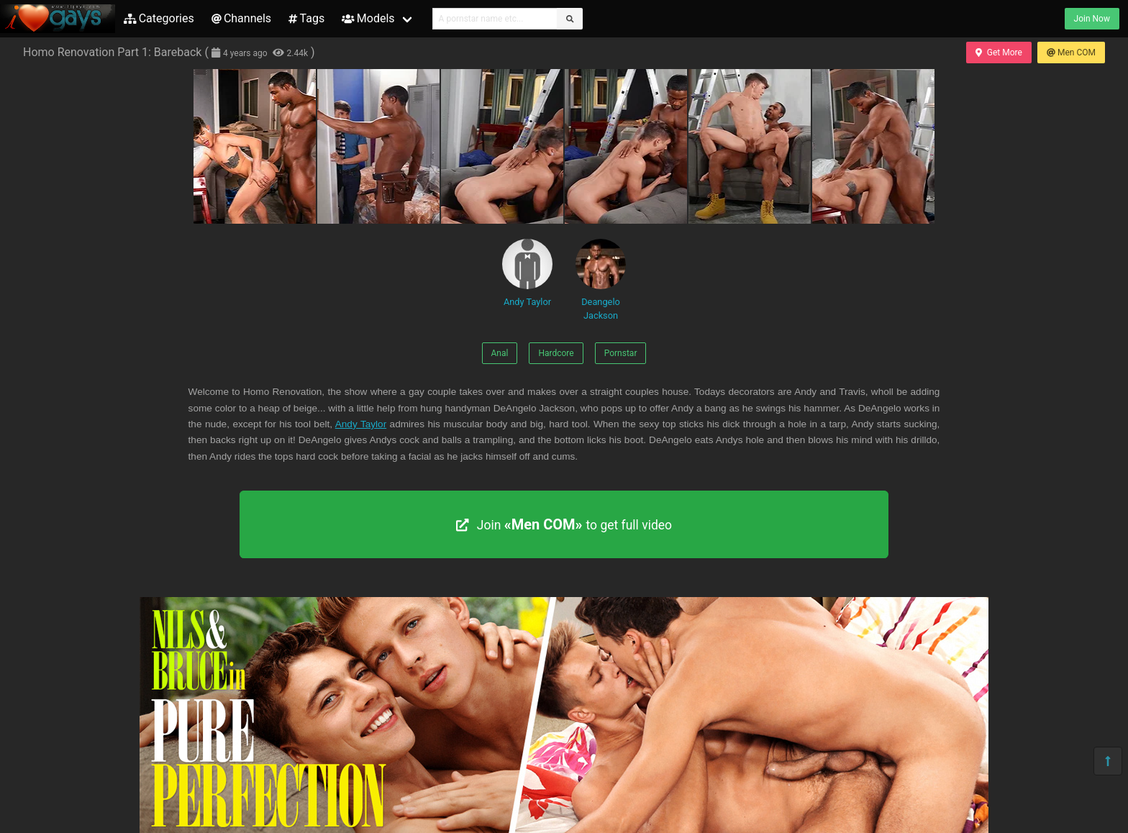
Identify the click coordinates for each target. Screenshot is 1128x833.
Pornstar (620, 353)
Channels (241, 18)
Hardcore (555, 353)
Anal (500, 353)
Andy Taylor (527, 273)
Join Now (1092, 19)
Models (368, 18)
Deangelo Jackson (601, 280)
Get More (998, 52)
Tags (306, 18)
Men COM (1071, 52)
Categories (159, 18)
